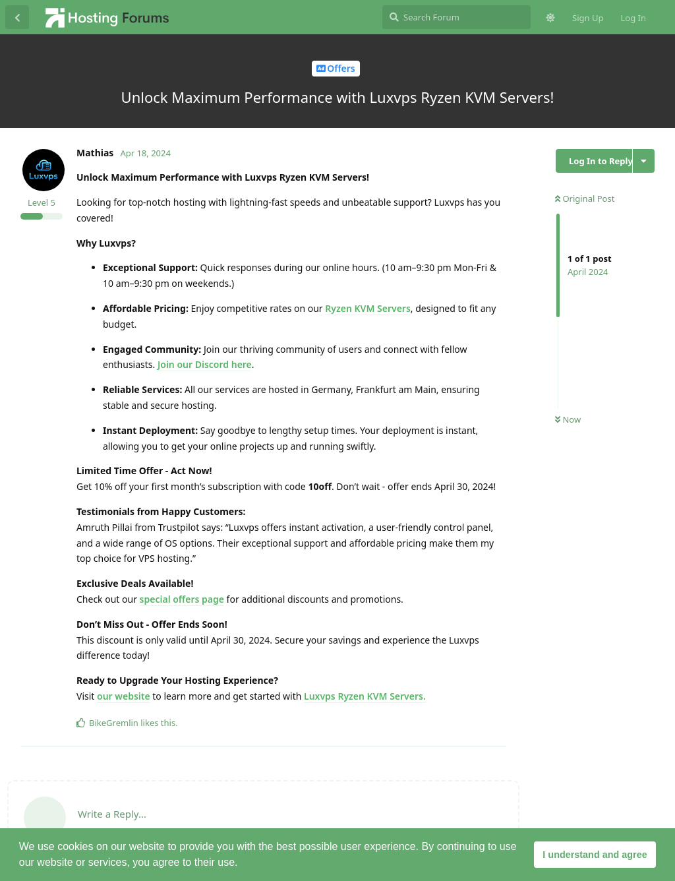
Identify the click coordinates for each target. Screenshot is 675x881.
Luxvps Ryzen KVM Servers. (365, 696)
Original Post (584, 198)
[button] (243, 864)
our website (123, 696)
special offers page (182, 599)
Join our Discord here (205, 364)
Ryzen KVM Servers (368, 308)
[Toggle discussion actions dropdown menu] (644, 161)
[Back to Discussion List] (17, 17)
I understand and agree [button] (595, 854)
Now (568, 419)
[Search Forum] (456, 17)
